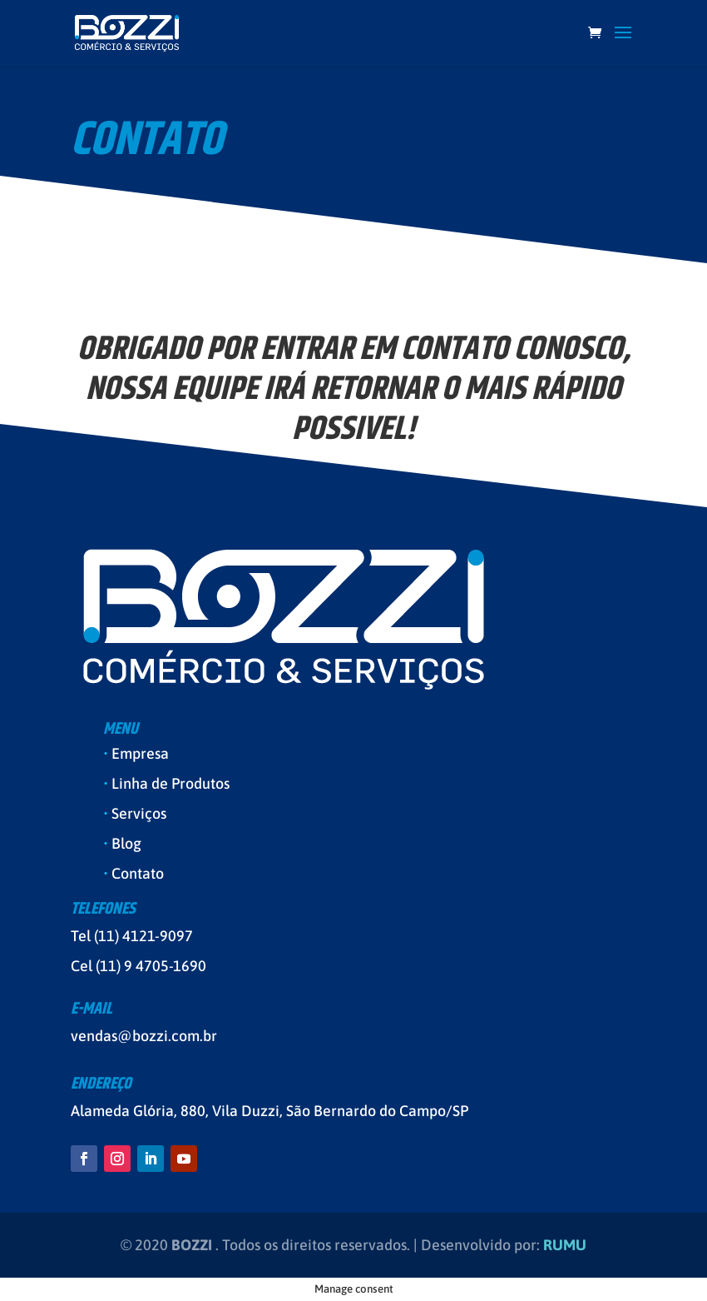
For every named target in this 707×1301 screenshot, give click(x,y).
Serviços (138, 813)
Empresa (140, 753)
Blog (126, 843)
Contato (137, 873)
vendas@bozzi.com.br (144, 1035)
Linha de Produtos (170, 783)
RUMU (564, 1245)
